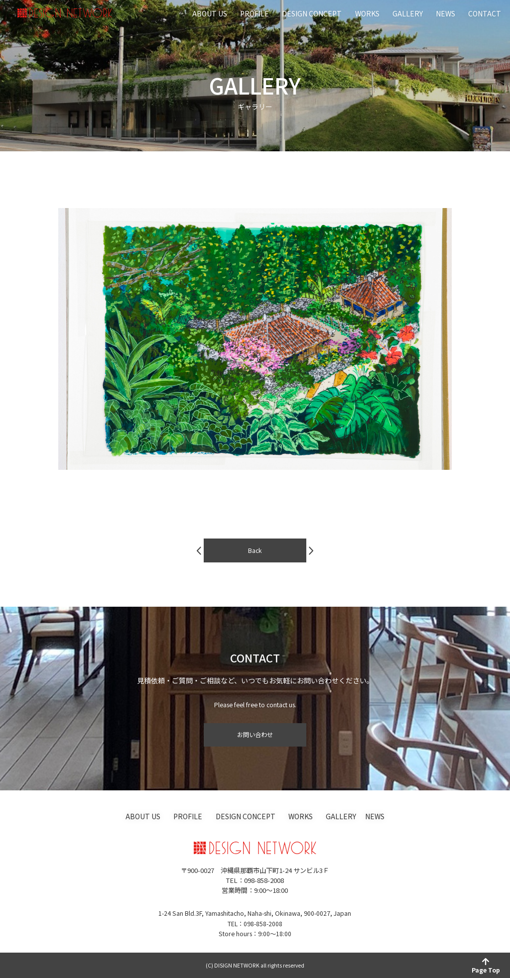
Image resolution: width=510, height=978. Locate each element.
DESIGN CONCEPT (312, 13)
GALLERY (407, 13)
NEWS (445, 13)
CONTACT (484, 13)
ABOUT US (209, 13)
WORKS (367, 13)
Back (255, 556)
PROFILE (254, 13)
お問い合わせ (255, 734)
